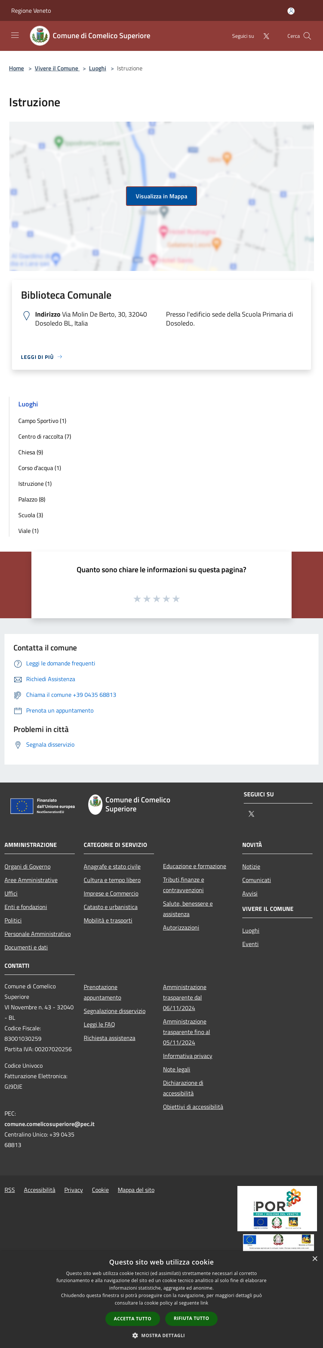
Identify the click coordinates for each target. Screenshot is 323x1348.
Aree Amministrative (31, 879)
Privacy (73, 1189)
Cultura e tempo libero (112, 879)
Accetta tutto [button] (132, 1318)
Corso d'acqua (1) (39, 467)
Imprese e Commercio (111, 893)
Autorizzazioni (181, 927)
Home (16, 68)
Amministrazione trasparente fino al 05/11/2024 (186, 1032)
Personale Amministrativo (37, 933)
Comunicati (256, 879)
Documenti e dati (26, 947)
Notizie (251, 866)
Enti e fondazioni (25, 906)
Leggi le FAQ (99, 1024)
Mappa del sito (136, 1189)
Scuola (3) (30, 514)
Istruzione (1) (35, 483)
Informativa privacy (187, 1055)
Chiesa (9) (30, 452)
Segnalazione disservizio (114, 1010)
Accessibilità (39, 1189)
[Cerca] (307, 35)
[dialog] (161, 1299)
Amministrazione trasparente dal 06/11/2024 (184, 997)
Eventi (250, 943)
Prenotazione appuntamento (102, 992)
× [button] (314, 1259)
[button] (161, 1335)
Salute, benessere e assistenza (188, 908)
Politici (13, 920)
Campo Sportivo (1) (42, 420)
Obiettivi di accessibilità (193, 1106)
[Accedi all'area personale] (291, 11)
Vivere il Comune (57, 68)
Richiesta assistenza (109, 1037)
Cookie (100, 1189)
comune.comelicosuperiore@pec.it (49, 1123)
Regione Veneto (31, 10)
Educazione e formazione (194, 865)
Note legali (176, 1069)
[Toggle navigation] (14, 35)
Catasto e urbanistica (111, 906)
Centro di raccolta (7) (44, 436)
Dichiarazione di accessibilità (183, 1088)
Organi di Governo (27, 866)
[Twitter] (263, 36)
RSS (9, 1189)
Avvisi (250, 893)
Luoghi (97, 68)
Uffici (11, 893)
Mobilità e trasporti (108, 920)
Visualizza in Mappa (161, 196)
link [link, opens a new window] (204, 1303)
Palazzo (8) (31, 499)
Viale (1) (28, 530)
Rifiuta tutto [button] (191, 1318)
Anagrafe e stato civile (112, 866)
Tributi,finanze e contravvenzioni (183, 884)
